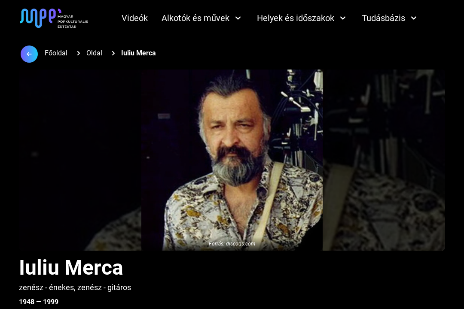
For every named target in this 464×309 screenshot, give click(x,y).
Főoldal (56, 53)
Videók (135, 18)
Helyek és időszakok (302, 18)
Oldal (94, 53)
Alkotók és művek (202, 18)
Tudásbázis (390, 18)
